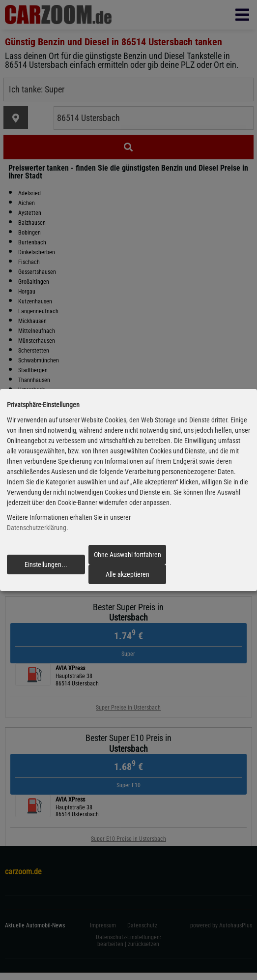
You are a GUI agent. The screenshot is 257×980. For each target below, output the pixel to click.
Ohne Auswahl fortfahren (127, 555)
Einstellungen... (46, 564)
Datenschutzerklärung (36, 528)
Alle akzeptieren (127, 574)
